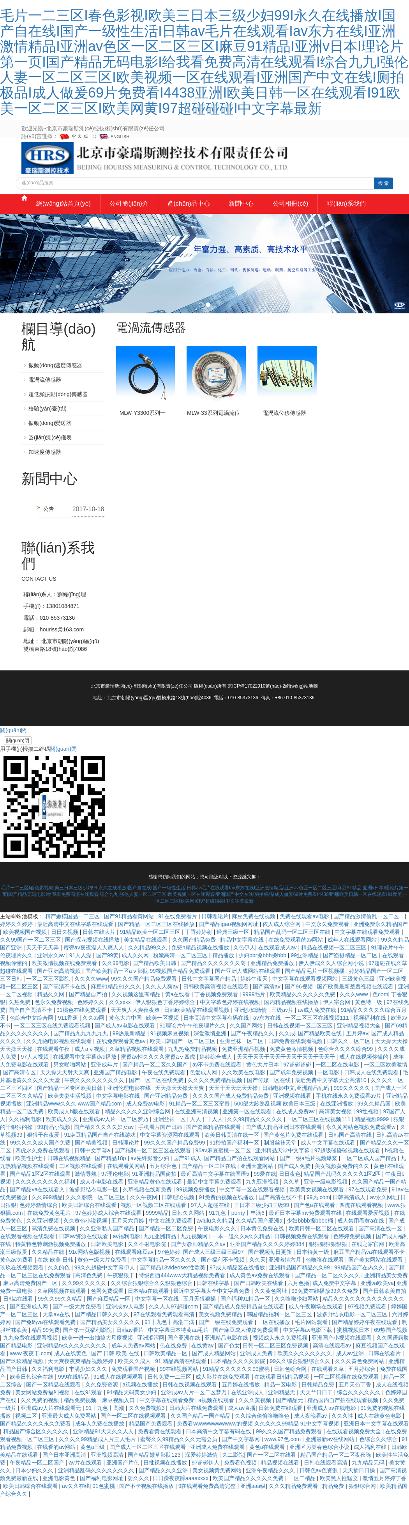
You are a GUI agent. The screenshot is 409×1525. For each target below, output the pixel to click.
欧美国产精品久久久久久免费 (249, 1505)
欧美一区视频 (163, 1045)
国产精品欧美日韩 (155, 990)
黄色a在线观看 (268, 1474)
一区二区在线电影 (338, 1092)
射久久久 (139, 1505)
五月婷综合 (362, 1396)
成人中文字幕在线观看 (329, 1170)
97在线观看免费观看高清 (165, 1341)
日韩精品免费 (318, 1412)
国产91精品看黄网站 (129, 943)
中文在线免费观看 (171, 1248)
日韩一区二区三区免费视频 (276, 1373)
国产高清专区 (20, 1100)
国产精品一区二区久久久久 (327, 1302)
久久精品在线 (49, 1279)
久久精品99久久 (148, 975)
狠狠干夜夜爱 (44, 1162)
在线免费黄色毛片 (49, 1240)
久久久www (354, 1021)
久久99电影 (116, 990)
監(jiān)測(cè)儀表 (50, 465)
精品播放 (224, 982)
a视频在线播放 (141, 1412)
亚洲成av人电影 (126, 1334)
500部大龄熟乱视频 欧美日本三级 (275, 1131)
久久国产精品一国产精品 (201, 1443)
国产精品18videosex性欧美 (173, 1295)
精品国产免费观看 (151, 1451)
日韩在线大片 (100, 959)
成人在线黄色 (71, 1380)
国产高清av (267, 1014)
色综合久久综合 (379, 1466)
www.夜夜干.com (30, 1380)
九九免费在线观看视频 (31, 1365)
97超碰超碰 (297, 1092)
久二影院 (233, 1482)
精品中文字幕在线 (242, 967)
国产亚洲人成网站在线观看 (248, 998)
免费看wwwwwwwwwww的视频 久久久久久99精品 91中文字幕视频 (258, 1451)
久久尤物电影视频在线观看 (59, 1068)
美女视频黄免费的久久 (343, 1193)
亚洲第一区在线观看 (247, 1139)
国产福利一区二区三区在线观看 (153, 1178)
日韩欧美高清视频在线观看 (216, 1014)
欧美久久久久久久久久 (305, 1380)
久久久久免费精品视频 (216, 1107)
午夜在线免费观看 (164, 1100)
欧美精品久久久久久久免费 (303, 1021)
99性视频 (368, 1139)
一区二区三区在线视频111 (317, 1045)
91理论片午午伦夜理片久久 (193, 1053)
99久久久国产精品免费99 (175, 1170)
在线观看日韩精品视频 (282, 1404)
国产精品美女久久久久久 (111, 1349)
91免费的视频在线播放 (227, 1224)
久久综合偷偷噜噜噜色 (263, 1443)
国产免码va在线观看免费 (46, 1349)
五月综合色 (164, 1193)
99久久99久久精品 (61, 1326)
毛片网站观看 (312, 1349)
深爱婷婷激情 (202, 1482)
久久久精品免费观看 (294, 1513)
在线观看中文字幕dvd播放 (85, 1084)
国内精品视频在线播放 (292, 1029)
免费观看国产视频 (134, 1396)
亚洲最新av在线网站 (330, 1466)
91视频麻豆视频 (170, 1061)
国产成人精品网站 (214, 1380)
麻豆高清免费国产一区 (31, 1310)
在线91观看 (89, 1420)
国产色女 (229, 1373)
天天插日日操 (359, 1498)
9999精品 (157, 1240)
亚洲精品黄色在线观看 (156, 1209)
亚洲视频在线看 (293, 1123)
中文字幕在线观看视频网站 (305, 1006)
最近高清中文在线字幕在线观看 (76, 951)
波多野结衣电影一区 (94, 1217)
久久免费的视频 (40, 1427)
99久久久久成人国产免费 (41, 1170)
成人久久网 (136, 982)
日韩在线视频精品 (69, 1185)
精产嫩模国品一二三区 (73, 943)
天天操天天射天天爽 (65, 1100)
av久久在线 (76, 1513)
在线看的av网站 (57, 1474)
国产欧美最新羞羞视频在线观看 (356, 1014)
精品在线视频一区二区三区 (334, 975)
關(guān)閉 (17, 768)
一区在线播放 (274, 1349)
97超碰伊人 (206, 1490)
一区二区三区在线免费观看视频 (53, 1053)
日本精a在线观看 (149, 1318)
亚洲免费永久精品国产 (380, 951)
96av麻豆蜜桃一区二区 (223, 1178)
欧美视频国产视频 (25, 959)
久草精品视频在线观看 (137, 1076)
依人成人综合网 (282, 951)
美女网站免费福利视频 (43, 1420)
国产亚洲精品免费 (166, 1123)
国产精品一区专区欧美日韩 (70, 1115)
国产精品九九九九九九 (81, 1061)
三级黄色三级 (359, 1006)
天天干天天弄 (43, 975)
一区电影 (329, 1100)
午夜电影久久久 (218, 1256)
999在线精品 (74, 1404)
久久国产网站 (247, 1053)
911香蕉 (68, 1045)
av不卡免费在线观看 (217, 1092)
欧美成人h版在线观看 (75, 1139)
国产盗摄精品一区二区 (351, 982)
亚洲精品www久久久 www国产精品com (74, 1131)
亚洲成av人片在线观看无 (52, 1435)
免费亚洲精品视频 (244, 1076)
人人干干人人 (207, 1146)
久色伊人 (244, 975)
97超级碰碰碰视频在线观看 (348, 1178)
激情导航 (86, 1201)
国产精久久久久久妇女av (105, 1154)
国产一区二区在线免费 (157, 1107)
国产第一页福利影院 (88, 1357)
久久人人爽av (162, 1014)
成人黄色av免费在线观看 (260, 1302)
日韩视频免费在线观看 (302, 1263)
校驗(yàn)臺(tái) (47, 436)
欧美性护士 (29, 1185)
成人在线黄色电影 (380, 1443)
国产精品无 (290, 1427)
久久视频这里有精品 (136, 1021)
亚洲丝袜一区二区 (242, 1068)
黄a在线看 (178, 1021)
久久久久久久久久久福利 (46, 1209)
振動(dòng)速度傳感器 (55, 392)
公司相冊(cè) (314, 211)
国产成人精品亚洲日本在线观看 (284, 1154)
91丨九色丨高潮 (106, 1435)
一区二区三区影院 (48, 1006)
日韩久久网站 (189, 1240)
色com (380, 1021)
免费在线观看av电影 (305, 943)
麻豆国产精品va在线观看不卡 (369, 1279)
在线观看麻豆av (135, 1279)
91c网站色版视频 (90, 1279)
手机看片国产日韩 (160, 1154)
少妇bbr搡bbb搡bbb (263, 982)
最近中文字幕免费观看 (215, 1209)
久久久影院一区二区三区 (96, 1224)
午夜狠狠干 (121, 1302)
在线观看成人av (278, 975)
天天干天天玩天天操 (234, 1115)
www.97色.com (283, 1466)
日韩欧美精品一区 (166, 1380)
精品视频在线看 (281, 1490)
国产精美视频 (92, 1170)
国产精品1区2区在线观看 (41, 1201)
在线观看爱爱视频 (368, 1240)
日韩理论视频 (179, 1224)
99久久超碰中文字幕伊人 (105, 1295)
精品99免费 (46, 1357)
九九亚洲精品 (160, 1263)
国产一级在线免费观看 (227, 1349)
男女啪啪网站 (70, 1092)
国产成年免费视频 (292, 1100)
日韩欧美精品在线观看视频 (197, 1037)
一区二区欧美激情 (385, 1092)
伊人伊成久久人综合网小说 (331, 990)
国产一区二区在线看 (272, 1482)
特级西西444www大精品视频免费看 (183, 1302)
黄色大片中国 (126, 1045)
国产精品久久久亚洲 (164, 1498)
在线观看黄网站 (127, 1193)
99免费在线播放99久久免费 (325, 1318)
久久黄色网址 (271, 1318)
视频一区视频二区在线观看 (154, 1232)
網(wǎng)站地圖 (301, 713)
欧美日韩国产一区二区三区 (183, 1068)
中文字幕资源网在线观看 (170, 1162)
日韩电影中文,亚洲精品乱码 (296, 1115)
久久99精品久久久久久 (255, 1146)
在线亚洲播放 (337, 1131)
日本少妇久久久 (35, 1498)
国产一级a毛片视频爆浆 (309, 1185)
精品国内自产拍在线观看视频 (343, 1427)
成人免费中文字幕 (335, 1310)
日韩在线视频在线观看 (190, 1412)
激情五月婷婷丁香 (384, 1505)
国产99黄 (107, 982)
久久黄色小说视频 (86, 1248)
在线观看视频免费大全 (354, 1459)
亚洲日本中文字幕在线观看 (376, 1451)
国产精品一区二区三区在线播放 (157, 951)
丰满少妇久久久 (89, 1396)
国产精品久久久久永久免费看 (36, 1451)
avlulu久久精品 (215, 1248)
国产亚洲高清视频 (59, 998)
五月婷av (357, 1061)
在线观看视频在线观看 (28, 1263)
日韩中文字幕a (93, 1178)
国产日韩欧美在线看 (259, 1310)
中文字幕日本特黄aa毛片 (179, 1357)
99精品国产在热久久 (359, 1295)
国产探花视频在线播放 (93, 967)
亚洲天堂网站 (257, 1193)
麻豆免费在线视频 (254, 943)
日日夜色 (290, 1201)
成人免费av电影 (146, 1131)
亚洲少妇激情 (251, 1037)
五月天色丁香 (355, 1412)
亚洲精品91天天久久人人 (104, 1459)
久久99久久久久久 (85, 1310)
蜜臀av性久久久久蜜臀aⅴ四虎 (158, 1084)
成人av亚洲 (350, 1380)
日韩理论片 (215, 943)
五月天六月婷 (128, 1248)
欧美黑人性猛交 (340, 1505)
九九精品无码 (369, 1490)
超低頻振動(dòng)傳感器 (58, 421)
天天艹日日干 (317, 1420)
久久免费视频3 (147, 1435)
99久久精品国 (374, 1131)
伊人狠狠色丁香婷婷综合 (166, 1029)
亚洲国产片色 (123, 1490)
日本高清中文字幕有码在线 (216, 1045)
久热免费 (20, 1029)
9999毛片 (254, 1021)
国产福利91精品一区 (245, 1326)
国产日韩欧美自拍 (384, 1318)
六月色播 (298, 1310)
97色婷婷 (169, 1279)
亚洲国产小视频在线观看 (342, 1365)
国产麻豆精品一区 (109, 1326)
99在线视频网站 (180, 1396)
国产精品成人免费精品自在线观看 (244, 1334)
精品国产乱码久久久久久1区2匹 (343, 1201)
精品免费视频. (81, 1427)
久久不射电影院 (147, 1271)
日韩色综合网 (291, 1396)
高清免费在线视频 (54, 1256)
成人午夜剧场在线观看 (317, 1334)
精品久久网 (51, 1021)
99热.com (318, 1224)
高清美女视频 (336, 1139)
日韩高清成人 (350, 1224)
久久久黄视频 (255, 1427)
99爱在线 (265, 1201)
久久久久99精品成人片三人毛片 (98, 1466)
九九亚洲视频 (263, 1209)
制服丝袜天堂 (281, 1170)
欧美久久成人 (135, 1388)
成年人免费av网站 (134, 1373)
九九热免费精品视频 (193, 1076)
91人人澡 (81, 982)
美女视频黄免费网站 (217, 1498)
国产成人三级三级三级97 (214, 1279)
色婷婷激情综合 (39, 1232)
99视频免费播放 (196, 1217)
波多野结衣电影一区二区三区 (353, 1341)
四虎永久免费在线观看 (43, 1178)
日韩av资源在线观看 (84, 1263)
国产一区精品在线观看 (54, 1412)
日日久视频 (65, 959)
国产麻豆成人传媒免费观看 (246, 1357)
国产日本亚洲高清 (65, 1482)
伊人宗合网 (337, 1029)
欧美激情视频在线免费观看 (65, 990)
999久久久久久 (352, 1115)
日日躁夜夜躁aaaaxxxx (181, 1505)
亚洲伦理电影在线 (129, 1115)
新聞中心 (259, 211)
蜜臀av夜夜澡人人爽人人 (94, 975)
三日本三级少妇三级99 (262, 1232)
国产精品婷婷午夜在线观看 (365, 1349)
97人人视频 (35, 1084)
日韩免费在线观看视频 (296, 1068)
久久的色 (59, 1295)
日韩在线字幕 (214, 1310)
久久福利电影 (26, 1146)
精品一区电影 (281, 1412)
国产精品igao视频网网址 (229, 951)
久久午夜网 (144, 1224)
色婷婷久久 (91, 1029)
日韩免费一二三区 (170, 1404)
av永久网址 (384, 1224)
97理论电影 (115, 1201)
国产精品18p (111, 1185)
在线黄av (203, 1373)
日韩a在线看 (19, 1326)
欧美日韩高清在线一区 (232, 1162)
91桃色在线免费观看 (82, 1037)
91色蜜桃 (104, 1513)
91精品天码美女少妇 (132, 1420)
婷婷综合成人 (216, 1084)
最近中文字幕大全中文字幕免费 (212, 1318)
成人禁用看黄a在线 (361, 1248)
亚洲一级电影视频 (326, 1209)
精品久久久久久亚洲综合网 (138, 1139)
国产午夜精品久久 (253, 1061)
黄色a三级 (93, 1474)
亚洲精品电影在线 (227, 1365)
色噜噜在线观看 (326, 1287)
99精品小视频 (54, 1154)
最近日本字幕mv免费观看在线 (306, 1240)
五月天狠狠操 (200, 1326)
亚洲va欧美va (377, 1310)
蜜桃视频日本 (354, 1357)
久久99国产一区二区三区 (31, 967)
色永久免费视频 (54, 1029)
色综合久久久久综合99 (346, 1076)
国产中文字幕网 (241, 1466)
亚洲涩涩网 (150, 1365)
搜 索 (383, 183)
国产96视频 (299, 1014)
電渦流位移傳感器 (284, 440)
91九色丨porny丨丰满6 (237, 1240)
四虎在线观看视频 (361, 1232)
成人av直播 (242, 1435)
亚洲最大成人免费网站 (70, 1443)
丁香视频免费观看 (217, 1021)
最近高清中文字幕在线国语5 (216, 1201)
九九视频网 (194, 1263)
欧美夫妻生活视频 (70, 1123)
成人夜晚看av (311, 1443)
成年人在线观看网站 (353, 967)
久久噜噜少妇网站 (297, 1326)
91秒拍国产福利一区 (235, 1170)
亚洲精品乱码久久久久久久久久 (97, 1498)
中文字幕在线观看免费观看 (368, 959)
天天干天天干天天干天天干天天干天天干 (287, 1084)
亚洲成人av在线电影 (332, 1435)
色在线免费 (174, 1373)
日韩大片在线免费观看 (197, 1435)
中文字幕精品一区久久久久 (164, 1287)
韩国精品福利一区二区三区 (280, 1341)
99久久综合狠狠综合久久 (301, 1388)
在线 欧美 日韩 (56, 1287)
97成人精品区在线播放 (238, 1295)
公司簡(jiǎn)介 (134, 211)
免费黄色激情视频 (292, 1076)
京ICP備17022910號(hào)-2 (256, 713)
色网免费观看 (108, 1318)
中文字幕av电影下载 (308, 1357)
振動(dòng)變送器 (49, 450)
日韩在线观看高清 (326, 1490)
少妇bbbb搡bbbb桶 (310, 1248)
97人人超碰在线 (211, 1232)
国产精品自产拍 (89, 1021)
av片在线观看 (86, 1490)
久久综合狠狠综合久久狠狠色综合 (152, 1310)
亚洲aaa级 (253, 1513)
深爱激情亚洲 (211, 1061)
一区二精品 (302, 1505)
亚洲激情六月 (285, 1287)
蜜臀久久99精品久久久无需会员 (179, 1466)
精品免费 (334, 1513)
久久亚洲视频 (43, 1248)
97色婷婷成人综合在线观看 (109, 1240)
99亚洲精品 (305, 982)
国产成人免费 (295, 1193)
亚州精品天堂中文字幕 (283, 1178)
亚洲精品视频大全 (359, 1053)
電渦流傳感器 (44, 407)
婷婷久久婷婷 (17, 951)
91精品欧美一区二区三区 (151, 959)
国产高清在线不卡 (281, 1224)
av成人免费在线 (318, 1037)
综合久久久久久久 (359, 1420)
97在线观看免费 (368, 1217)
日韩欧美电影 (108, 1271)
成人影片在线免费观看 (224, 1404)
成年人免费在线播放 (100, 1451)
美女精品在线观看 (146, 967)
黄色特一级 (369, 1029)
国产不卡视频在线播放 (147, 1513)
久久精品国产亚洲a (260, 1248)
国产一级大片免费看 (78, 1334)
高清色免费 (89, 1302)
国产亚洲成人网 (29, 1334)
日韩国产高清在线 (350, 1162)
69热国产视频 (390, 1357)
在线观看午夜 (54, 1076)
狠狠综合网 (363, 1513)
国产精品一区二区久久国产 (155, 1092)
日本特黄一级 (313, 1279)
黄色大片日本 (263, 1092)
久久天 (257, 1287)
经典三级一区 (234, 959)
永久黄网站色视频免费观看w (361, 1154)
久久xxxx (120, 1029)
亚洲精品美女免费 (386, 1302)
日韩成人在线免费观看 (372, 1100)
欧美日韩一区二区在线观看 (322, 1256)
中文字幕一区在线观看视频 (252, 1217)
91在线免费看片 (178, 943)
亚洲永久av (51, 982)
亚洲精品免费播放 (273, 990)
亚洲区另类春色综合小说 (320, 1474)
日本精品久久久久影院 (239, 1388)
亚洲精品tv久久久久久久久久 (72, 1373)
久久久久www (91, 1006)
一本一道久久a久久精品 (241, 1263)
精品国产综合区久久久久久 (36, 1459)
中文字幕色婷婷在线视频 (230, 1029)
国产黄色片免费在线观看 (294, 1162)
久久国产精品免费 (194, 967)
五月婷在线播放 (241, 1412)
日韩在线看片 (385, 1380)
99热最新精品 (130, 1061)
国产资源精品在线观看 (214, 1154)
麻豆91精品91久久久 (117, 1014)
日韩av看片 (130, 1357)
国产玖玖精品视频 (22, 1388)
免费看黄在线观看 (160, 1459)
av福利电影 (127, 1263)
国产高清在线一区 (381, 1256)
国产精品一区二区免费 (167, 1256)
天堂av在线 (57, 1341)
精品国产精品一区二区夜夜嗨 (336, 1482)
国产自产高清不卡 (31, 1037)
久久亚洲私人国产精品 (108, 1256)
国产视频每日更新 (270, 1279)
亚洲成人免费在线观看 (218, 1474)
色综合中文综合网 (32, 1045)
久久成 (287, 1061)
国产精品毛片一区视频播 (315, 998)
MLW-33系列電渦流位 (213, 440)
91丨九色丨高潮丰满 (170, 1349)
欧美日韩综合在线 (32, 1404)
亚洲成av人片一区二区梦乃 (116, 1146)
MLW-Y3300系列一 (143, 440)
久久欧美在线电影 (244, 1100)
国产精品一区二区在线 (210, 1193)
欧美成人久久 (63, 1146)
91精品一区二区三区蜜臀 (200, 1131)
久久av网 (94, 1045)
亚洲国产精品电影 (116, 1100)
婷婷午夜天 (254, 1006)
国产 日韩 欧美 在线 (116, 1380)
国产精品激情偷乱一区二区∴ (369, 943)
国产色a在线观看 (315, 1232)
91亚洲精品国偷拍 (155, 1201)
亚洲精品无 (282, 1420)
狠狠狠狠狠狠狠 (329, 1271)
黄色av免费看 (17, 1287)
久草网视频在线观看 (62, 1318)
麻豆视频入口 (119, 1427)
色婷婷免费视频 (353, 1263)
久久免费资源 (102, 1412)
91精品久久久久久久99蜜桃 (237, 1396)
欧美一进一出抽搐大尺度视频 (98, 1365)
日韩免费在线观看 (281, 1435)
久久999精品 (47, 1224)
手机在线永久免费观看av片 (349, 1123)
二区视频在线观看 (81, 1193)
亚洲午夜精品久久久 (271, 1498)
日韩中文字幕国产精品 (210, 1006)
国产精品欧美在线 (320, 1061)
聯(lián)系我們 (53, 231)
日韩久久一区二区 (349, 1068)
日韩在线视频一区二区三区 (300, 1053)
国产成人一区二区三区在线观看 (148, 1474)
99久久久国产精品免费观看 (144, 1006)
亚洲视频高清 (108, 1482)
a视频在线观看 (217, 1427)
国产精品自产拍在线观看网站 (240, 1185)
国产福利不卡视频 (223, 1287)
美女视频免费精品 (221, 1341)
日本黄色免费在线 (263, 1256)
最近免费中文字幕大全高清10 (331, 1107)
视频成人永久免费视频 (281, 1365)
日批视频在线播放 (166, 1490)
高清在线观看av (333, 1373)
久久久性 (343, 1443)
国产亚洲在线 (184, 1365)
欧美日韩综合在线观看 (90, 1232)
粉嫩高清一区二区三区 (181, 982)
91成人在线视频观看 (119, 1404)
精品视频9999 (372, 1146)
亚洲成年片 (105, 1092)
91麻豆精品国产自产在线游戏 (100, 1162)
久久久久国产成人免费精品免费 (231, 1123)
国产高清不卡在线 (65, 1014)
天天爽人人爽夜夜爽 (136, 1037)
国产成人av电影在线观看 (126, 1053)
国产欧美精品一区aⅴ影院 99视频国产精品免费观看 (148, 998)
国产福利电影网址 (102, 1505)
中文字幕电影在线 (118, 1123)
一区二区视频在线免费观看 (347, 1404)
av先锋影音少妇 (150, 1185)
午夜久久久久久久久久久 (95, 1107)
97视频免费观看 (368, 1334)
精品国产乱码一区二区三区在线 (293, 959)
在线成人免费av (296, 1139)
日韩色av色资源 (320, 1498)
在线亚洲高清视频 (197, 1139)
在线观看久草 (328, 1396)
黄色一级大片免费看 (103, 1287)
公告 (48, 536)
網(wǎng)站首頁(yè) (62, 211)
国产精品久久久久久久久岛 (213, 990)
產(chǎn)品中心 (200, 211)
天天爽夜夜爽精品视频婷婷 (81, 1388)
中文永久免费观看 (328, 951)
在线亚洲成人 (248, 1420)
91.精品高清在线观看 (181, 1388)
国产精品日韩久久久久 (103, 1341)
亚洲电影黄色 (59, 1505)
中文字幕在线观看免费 (167, 1427)
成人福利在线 (371, 1474)
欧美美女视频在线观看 (317, 1217)
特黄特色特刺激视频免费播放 (51, 1271)
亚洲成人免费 (257, 1380)
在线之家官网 (368, 1271)
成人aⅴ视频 (90, 1076)
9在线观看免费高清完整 (208, 1513)
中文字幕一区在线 (157, 1326)
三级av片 (283, 1037)
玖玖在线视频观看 (22, 1295)
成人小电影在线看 (102, 1209)
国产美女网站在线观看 (376, 1287)
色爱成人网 (204, 1100)
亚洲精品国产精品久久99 (300, 1295)
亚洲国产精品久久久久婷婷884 (268, 1271)
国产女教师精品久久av (199, 1271)
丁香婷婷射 (199, 959)
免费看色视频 (241, 1490)
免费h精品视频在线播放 (201, 975)
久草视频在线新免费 (148, 1217)
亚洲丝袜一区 (170, 1146)
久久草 (292, 1209)
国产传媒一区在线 (269, 1107)
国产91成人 (187, 1185)
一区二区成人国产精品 (370, 1185)
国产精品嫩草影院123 (155, 1482)
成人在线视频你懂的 (364, 1084)
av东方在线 (267, 1045)
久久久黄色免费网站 (360, 1388)
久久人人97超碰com (174, 1334)
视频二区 (27, 1443)
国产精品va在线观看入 (38, 1217)
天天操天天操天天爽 (180, 1115)
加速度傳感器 (44, 479)
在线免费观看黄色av (121, 1068)
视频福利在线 (370, 1045)
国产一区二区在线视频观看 (133, 1443)
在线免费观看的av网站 (296, 967)
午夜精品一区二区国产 (38, 1490)
